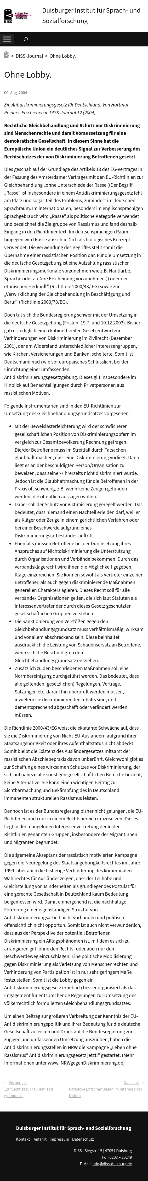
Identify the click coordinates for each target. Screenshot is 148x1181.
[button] (144, 5)
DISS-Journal (29, 56)
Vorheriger (18, 1083)
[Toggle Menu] (7, 38)
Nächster (131, 1083)
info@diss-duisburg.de (112, 1164)
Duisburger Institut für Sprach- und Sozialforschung (73, 1128)
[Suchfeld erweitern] (26, 39)
